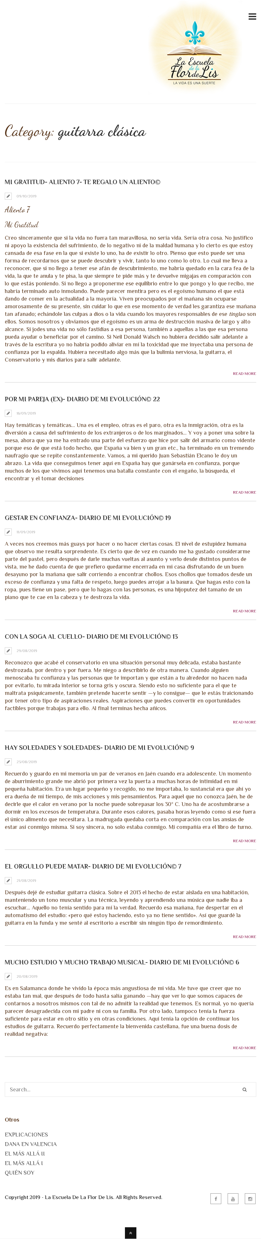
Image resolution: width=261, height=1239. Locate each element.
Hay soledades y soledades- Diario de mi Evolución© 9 (99, 747)
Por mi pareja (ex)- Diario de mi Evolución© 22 (82, 399)
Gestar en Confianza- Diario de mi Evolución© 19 (88, 517)
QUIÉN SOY (19, 1172)
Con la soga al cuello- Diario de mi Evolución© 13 (91, 636)
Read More (244, 373)
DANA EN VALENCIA (31, 1144)
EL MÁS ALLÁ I (24, 1163)
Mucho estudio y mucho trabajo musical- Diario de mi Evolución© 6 (122, 962)
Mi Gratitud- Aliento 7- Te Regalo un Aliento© (83, 181)
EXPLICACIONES (26, 1134)
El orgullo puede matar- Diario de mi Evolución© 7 (93, 866)
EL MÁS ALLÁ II (25, 1153)
